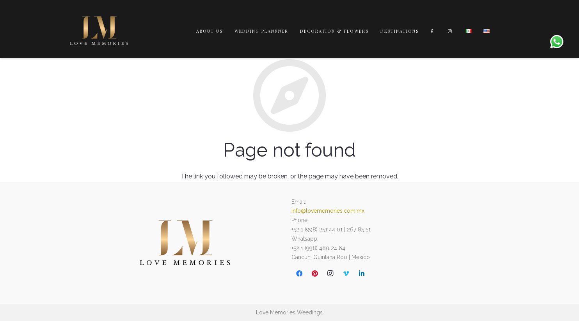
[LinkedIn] (361, 273)
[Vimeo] (346, 273)
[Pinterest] (315, 273)
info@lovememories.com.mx (327, 211)
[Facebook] (299, 273)
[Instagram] (330, 273)
